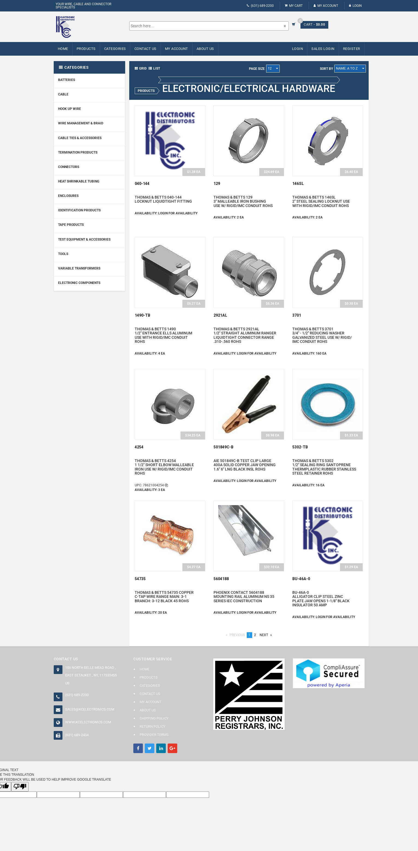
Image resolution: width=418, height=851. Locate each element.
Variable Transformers (79, 268)
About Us (205, 49)
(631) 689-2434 (77, 735)
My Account (326, 6)
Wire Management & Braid (80, 123)
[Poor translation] (20, 787)
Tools (63, 254)
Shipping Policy (154, 718)
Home (63, 49)
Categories (115, 49)
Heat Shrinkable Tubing (78, 181)
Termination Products (77, 152)
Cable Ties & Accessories (79, 138)
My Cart (294, 6)
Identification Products (79, 210)
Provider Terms (154, 735)
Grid (141, 68)
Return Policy (153, 726)
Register (351, 49)
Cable (63, 94)
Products (86, 49)
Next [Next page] (266, 635)
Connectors (68, 167)
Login (355, 6)
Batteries (66, 80)
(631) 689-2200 (260, 6)
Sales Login (323, 49)
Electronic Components (79, 283)
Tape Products (71, 225)
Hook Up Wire (69, 109)
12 (273, 68)
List (154, 68)
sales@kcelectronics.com (89, 709)
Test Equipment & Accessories (84, 239)
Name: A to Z (350, 68)
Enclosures (68, 196)
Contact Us (145, 49)
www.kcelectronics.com (88, 722)
